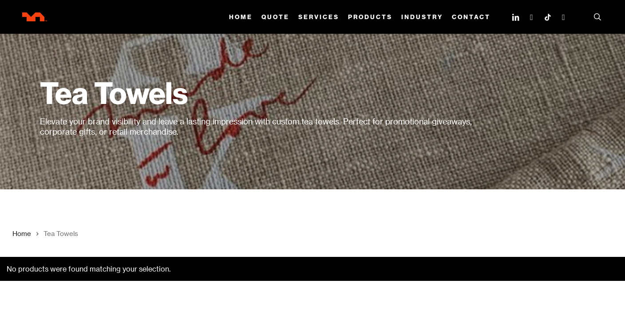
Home (21, 233)
